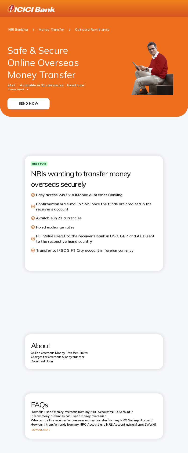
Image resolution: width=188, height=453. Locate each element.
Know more (16, 89)
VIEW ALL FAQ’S (41, 429)
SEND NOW (28, 103)
